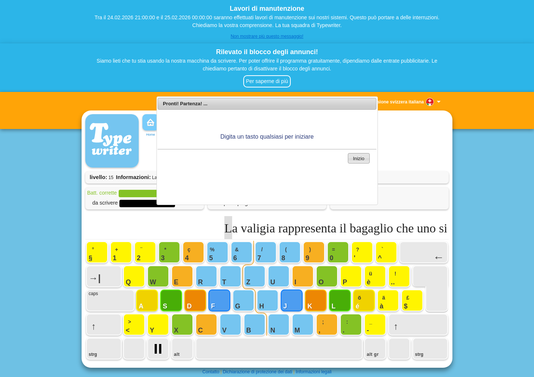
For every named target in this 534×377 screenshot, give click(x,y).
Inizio (359, 158)
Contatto (210, 371)
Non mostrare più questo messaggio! (267, 36)
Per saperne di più (267, 81)
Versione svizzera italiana (397, 102)
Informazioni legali (314, 371)
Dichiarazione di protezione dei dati (257, 371)
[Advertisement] (267, 182)
